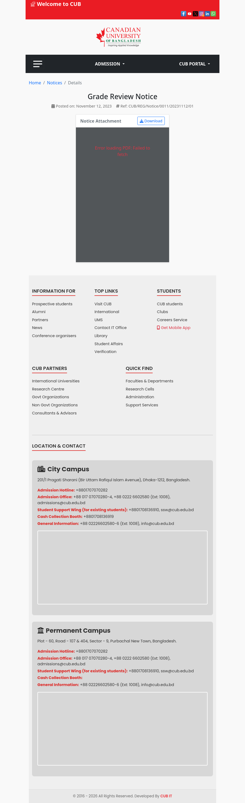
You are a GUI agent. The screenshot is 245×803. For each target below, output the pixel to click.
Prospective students (52, 304)
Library (100, 335)
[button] (110, 63)
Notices (54, 83)
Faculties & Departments (149, 381)
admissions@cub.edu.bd (61, 503)
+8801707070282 (92, 490)
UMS (98, 320)
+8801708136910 (144, 510)
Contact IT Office (110, 327)
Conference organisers (54, 335)
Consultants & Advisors (54, 413)
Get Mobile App (173, 327)
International (106, 311)
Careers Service (172, 320)
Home (35, 83)
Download (151, 120)
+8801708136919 (98, 516)
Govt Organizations (50, 397)
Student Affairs (108, 344)
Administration (140, 397)
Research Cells (140, 389)
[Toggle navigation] (38, 64)
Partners (40, 320)
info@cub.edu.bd (157, 523)
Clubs (162, 311)
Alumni (39, 311)
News (37, 327)
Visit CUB (102, 304)
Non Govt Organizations (55, 405)
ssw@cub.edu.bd (177, 510)
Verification (105, 351)
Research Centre (48, 389)
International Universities (56, 381)
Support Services (142, 405)
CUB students (170, 304)
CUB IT (166, 796)
